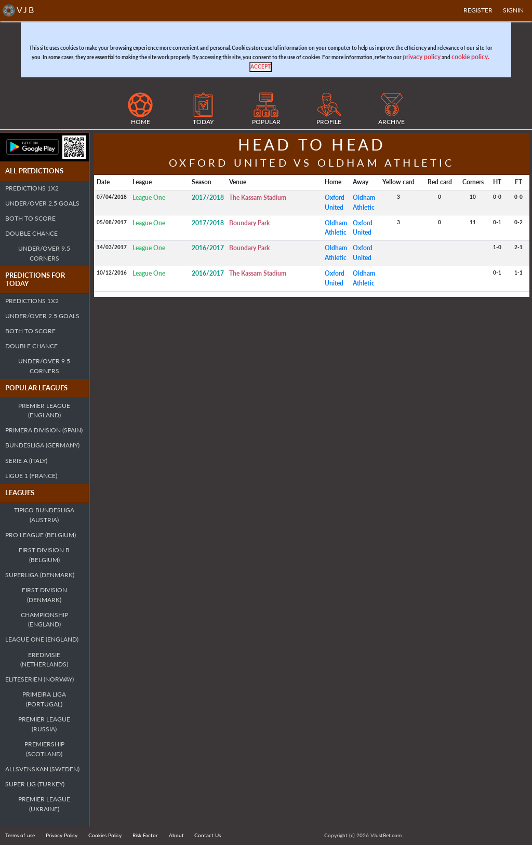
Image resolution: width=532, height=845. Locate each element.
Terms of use (20, 835)
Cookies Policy (105, 835)
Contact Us (207, 835)
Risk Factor (145, 835)
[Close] (260, 67)
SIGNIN (513, 10)
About (176, 835)
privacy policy (422, 57)
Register (478, 10)
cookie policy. (470, 57)
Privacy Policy (61, 835)
